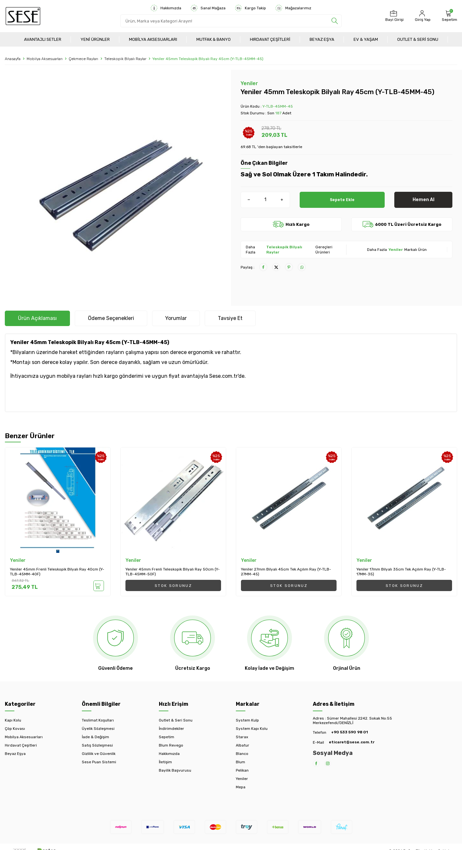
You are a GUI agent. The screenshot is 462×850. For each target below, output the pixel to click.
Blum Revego (171, 745)
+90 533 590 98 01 (349, 732)
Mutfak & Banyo (213, 39)
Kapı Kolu (13, 720)
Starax (242, 737)
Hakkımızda (166, 8)
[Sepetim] (448, 16)
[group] (115, 185)
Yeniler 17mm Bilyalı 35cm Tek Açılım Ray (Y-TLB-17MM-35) (401, 572)
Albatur (242, 745)
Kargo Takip (250, 8)
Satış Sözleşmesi (97, 745)
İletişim (165, 762)
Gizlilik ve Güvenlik (99, 753)
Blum (240, 762)
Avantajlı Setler (42, 39)
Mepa (240, 787)
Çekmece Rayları (83, 59)
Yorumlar (176, 318)
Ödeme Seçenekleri (111, 318)
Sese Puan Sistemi (99, 762)
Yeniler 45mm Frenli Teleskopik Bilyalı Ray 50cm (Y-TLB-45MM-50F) (172, 572)
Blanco (242, 753)
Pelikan (242, 770)
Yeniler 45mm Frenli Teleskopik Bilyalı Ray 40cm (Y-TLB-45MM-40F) (57, 572)
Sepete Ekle (342, 199)
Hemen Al (423, 199)
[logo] (23, 16)
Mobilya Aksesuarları (153, 39)
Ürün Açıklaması (37, 318)
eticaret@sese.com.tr (351, 742)
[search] (334, 21)
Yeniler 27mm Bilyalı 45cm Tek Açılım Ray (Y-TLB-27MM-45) (286, 572)
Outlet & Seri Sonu (417, 39)
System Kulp (247, 720)
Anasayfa (13, 59)
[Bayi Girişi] (394, 16)
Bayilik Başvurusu (175, 770)
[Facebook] (316, 763)
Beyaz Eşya (322, 39)
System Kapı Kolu (252, 728)
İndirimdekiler (171, 728)
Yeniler (249, 83)
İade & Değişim (95, 737)
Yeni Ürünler (95, 39)
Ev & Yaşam (366, 39)
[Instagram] (327, 763)
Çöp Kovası (15, 728)
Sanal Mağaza (208, 8)
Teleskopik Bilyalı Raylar (125, 59)
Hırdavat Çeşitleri (270, 39)
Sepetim (166, 737)
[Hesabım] (422, 16)
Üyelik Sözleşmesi (98, 728)
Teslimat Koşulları (98, 720)
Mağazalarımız (293, 8)
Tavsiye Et (230, 318)
